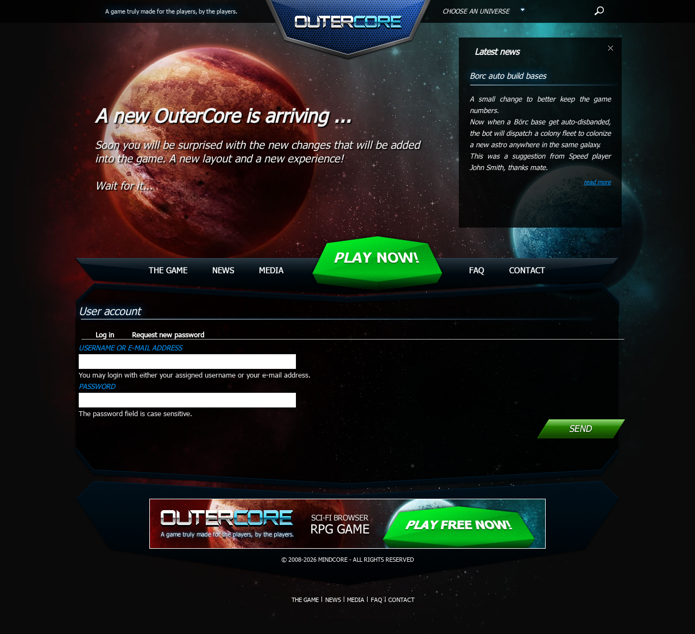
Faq (476, 270)
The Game (168, 270)
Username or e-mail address (130, 347)
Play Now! (376, 258)
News (223, 270)
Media (271, 270)
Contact (527, 270)
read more (597, 181)
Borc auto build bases (508, 75)
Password (97, 386)
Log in (108, 334)
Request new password (168, 334)
